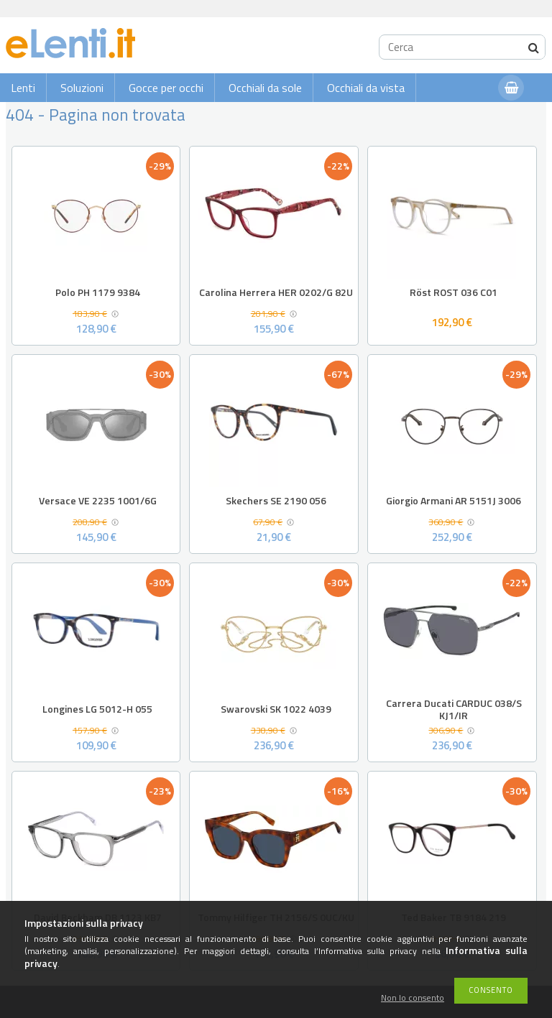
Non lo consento (412, 998)
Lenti (23, 87)
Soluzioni (82, 87)
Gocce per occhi (166, 87)
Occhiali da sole (265, 87)
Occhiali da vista (366, 87)
